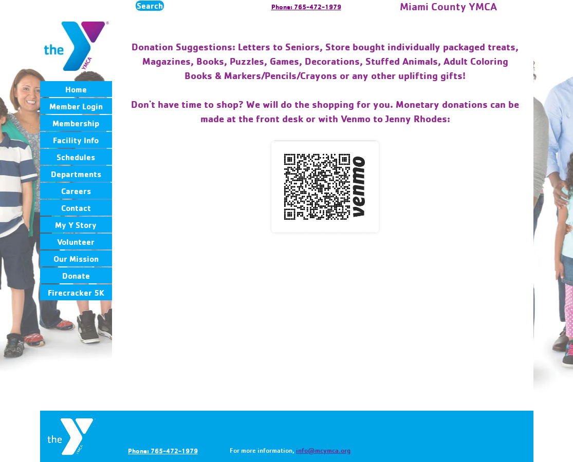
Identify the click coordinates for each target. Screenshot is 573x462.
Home (76, 89)
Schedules (76, 157)
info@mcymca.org (323, 450)
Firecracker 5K (76, 292)
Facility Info (76, 140)
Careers (76, 191)
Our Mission (76, 259)
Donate (76, 276)
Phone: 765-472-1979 (306, 7)
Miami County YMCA (448, 6)
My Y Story (76, 225)
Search (150, 6)
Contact (76, 208)
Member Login (76, 106)
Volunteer (76, 242)
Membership (75, 123)
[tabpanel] (325, 82)
